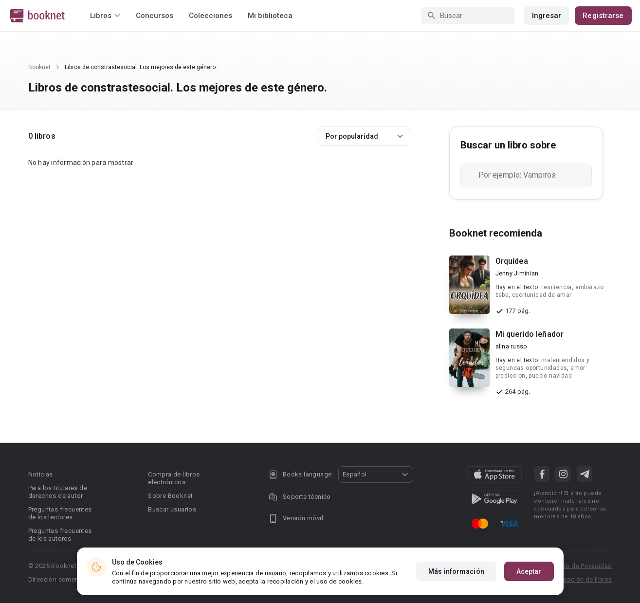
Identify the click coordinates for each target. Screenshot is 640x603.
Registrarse (603, 15)
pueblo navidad (550, 375)
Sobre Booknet (170, 495)
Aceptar (529, 571)
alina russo (511, 346)
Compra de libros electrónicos (174, 478)
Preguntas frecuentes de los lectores (60, 513)
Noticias (40, 474)
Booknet (39, 67)
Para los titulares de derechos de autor (57, 491)
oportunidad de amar (542, 295)
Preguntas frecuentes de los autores (60, 534)
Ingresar (547, 15)
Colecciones (210, 15)
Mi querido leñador (529, 334)
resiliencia (556, 287)
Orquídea (511, 261)
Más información (456, 571)
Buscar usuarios (172, 509)
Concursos (154, 15)
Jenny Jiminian (517, 273)
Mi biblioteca (270, 15)
